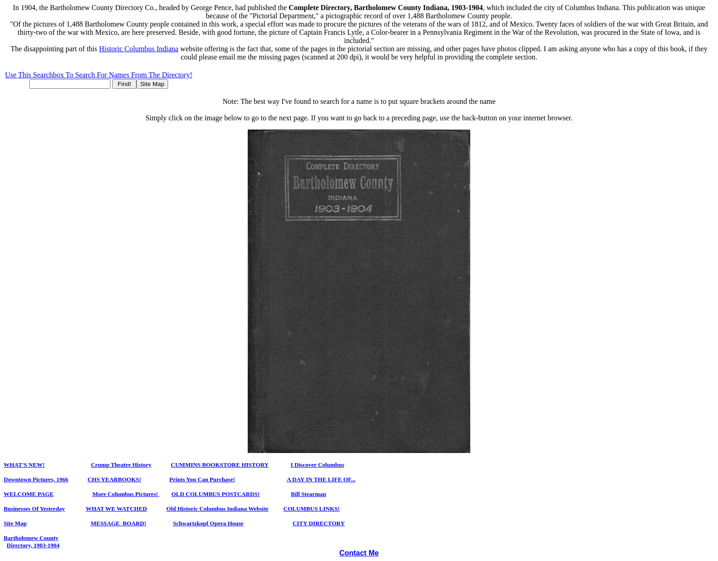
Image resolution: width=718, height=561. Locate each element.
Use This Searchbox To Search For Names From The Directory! (98, 75)
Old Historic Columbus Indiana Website (217, 508)
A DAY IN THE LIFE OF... (321, 479)
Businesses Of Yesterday (34, 508)
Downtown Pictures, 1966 (36, 479)
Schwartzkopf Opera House (208, 523)
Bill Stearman (308, 494)
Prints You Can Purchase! (202, 479)
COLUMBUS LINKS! (311, 508)
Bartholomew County (31, 537)
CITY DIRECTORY (319, 523)
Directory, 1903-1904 (33, 545)
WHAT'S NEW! (24, 464)
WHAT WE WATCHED (116, 508)
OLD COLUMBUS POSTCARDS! (215, 494)
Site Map (15, 523)
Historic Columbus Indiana (138, 49)
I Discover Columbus (317, 464)
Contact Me (359, 553)
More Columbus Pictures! (125, 494)
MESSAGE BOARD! (118, 523)
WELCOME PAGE (29, 494)
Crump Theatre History (121, 464)
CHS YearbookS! (114, 479)
